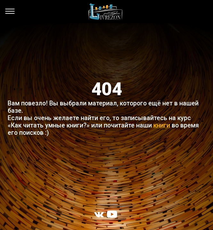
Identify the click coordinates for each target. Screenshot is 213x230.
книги (161, 125)
